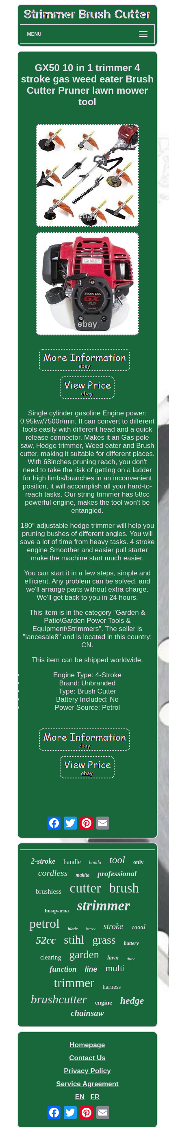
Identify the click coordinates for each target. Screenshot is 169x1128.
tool (117, 859)
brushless (48, 891)
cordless (53, 873)
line (90, 969)
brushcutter (59, 999)
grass (104, 940)
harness (111, 986)
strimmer (103, 906)
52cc (46, 940)
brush (124, 888)
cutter (85, 887)
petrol (44, 923)
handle (72, 861)
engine (103, 1002)
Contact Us (87, 1058)
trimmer (74, 983)
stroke (113, 926)
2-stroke (43, 861)
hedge (132, 1000)
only (138, 862)
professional (117, 873)
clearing (50, 957)
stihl (74, 939)
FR (95, 1097)
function (63, 969)
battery (131, 943)
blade (73, 928)
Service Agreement (87, 1084)
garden (84, 955)
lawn (113, 958)
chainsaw (87, 1013)
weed (138, 927)
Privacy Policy (87, 1071)
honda (95, 862)
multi (115, 968)
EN (80, 1097)
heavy (90, 929)
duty (130, 958)
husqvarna (57, 911)
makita (82, 875)
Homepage (87, 1045)
